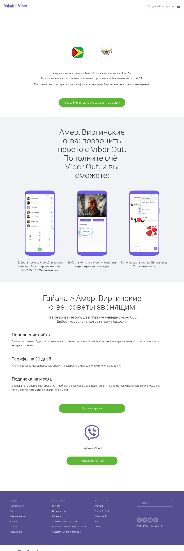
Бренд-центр (59, 511)
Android (99, 505)
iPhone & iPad (102, 511)
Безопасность (17, 516)
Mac (97, 521)
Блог (12, 511)
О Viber (56, 505)
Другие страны (92, 408)
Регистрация (166, 6)
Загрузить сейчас (92, 461)
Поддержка (16, 531)
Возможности (17, 505)
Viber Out (15, 521)
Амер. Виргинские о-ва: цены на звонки (92, 102)
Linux (97, 526)
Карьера (56, 516)
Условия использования (65, 521)
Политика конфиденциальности (69, 526)
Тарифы (14, 526)
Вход (151, 6)
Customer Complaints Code (66, 531)
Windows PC (101, 516)
